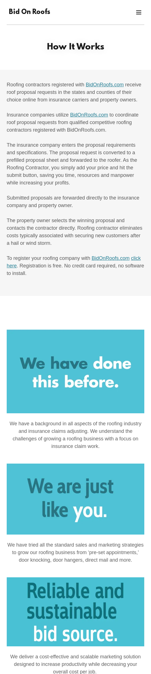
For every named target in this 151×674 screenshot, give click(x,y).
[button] (138, 12)
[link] (29, 12)
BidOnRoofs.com (105, 84)
